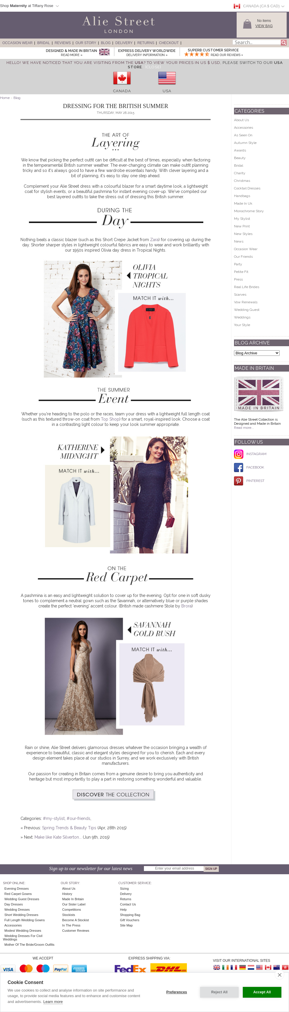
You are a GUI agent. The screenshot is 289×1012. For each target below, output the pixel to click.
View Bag (264, 26)
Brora (186, 606)
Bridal (43, 43)
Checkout (168, 43)
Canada (122, 91)
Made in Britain (73, 899)
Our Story (85, 43)
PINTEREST (249, 481)
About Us (241, 120)
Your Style (242, 325)
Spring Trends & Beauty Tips (69, 827)
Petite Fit (241, 272)
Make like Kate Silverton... (58, 837)
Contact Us (128, 904)
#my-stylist (54, 818)
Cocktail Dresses (247, 188)
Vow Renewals (245, 302)
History (67, 894)
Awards (240, 150)
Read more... (244, 428)
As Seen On (243, 135)
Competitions (71, 909)
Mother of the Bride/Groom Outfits (29, 944)
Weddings (242, 317)
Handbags (242, 196)
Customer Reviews (75, 930)
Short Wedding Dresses (21, 915)
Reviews (63, 43)
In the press (71, 925)
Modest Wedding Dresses (22, 930)
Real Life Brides (246, 287)
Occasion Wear (17, 43)
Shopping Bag (130, 915)
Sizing (124, 888)
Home (5, 98)
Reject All (219, 992)
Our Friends (243, 257)
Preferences (176, 992)
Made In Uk (243, 203)
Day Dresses (13, 904)
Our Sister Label (73, 904)
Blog (106, 43)
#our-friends (78, 818)
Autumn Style (245, 143)
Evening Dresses (16, 888)
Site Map (126, 925)
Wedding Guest (246, 310)
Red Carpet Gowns (18, 894)
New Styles (243, 234)
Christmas (242, 181)
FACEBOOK (249, 467)
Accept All (262, 992)
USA (167, 91)
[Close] (153, 67)
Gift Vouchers (129, 920)
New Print (242, 226)
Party (238, 264)
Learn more (53, 1001)
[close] (279, 975)
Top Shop (110, 419)
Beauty (240, 158)
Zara (154, 239)
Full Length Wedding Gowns (24, 920)
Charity (239, 173)
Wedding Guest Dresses (21, 899)
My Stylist (242, 219)
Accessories (243, 128)
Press (238, 279)
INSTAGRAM (250, 454)
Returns (145, 43)
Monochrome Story (249, 211)
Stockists (68, 915)
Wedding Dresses (17, 909)
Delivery (124, 43)
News (238, 241)
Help (123, 909)
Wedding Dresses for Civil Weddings (22, 937)
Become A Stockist (75, 920)
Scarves (240, 294)
